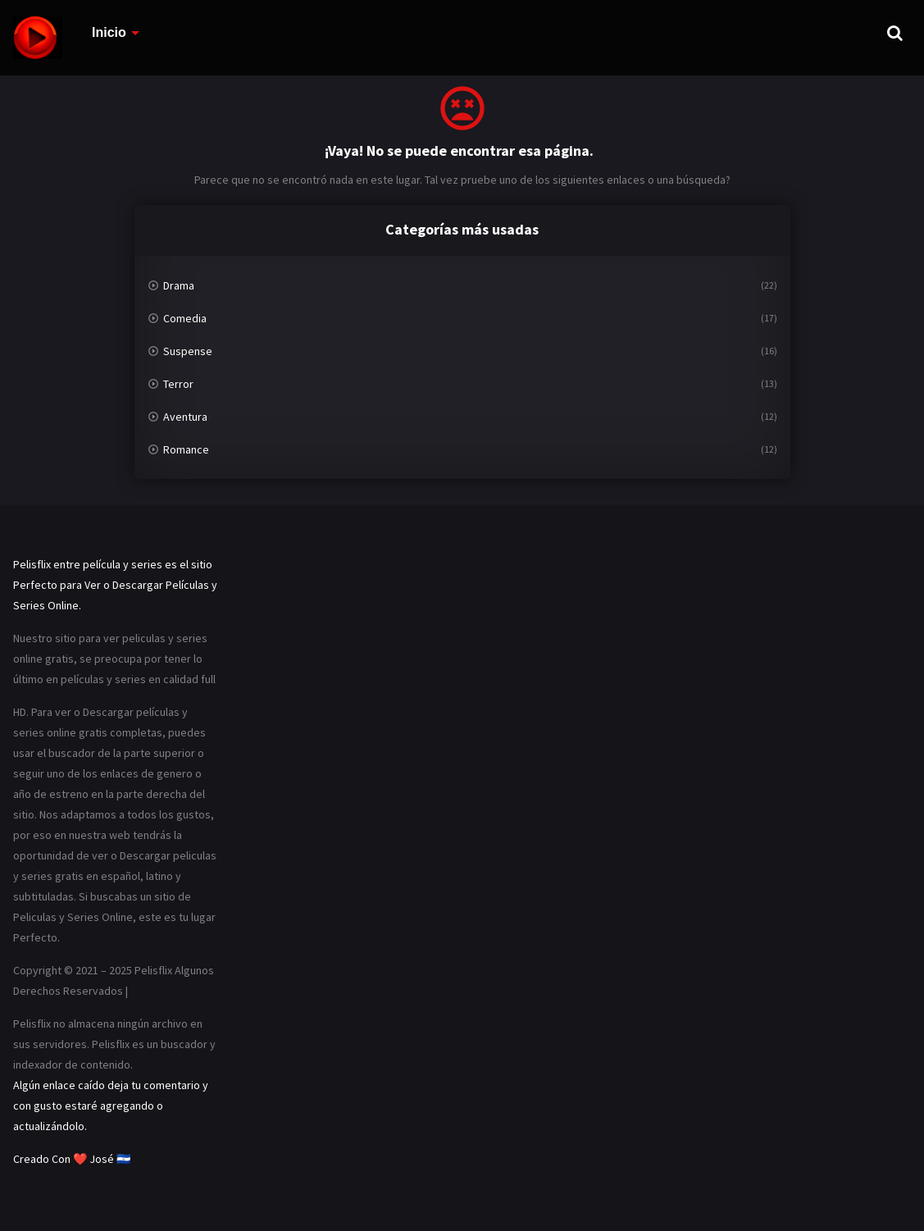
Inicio (109, 32)
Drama (178, 285)
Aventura (185, 416)
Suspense (187, 351)
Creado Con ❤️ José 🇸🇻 (71, 1158)
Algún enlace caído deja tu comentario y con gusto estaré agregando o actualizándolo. (110, 1105)
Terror (178, 383)
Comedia (185, 318)
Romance (186, 449)
